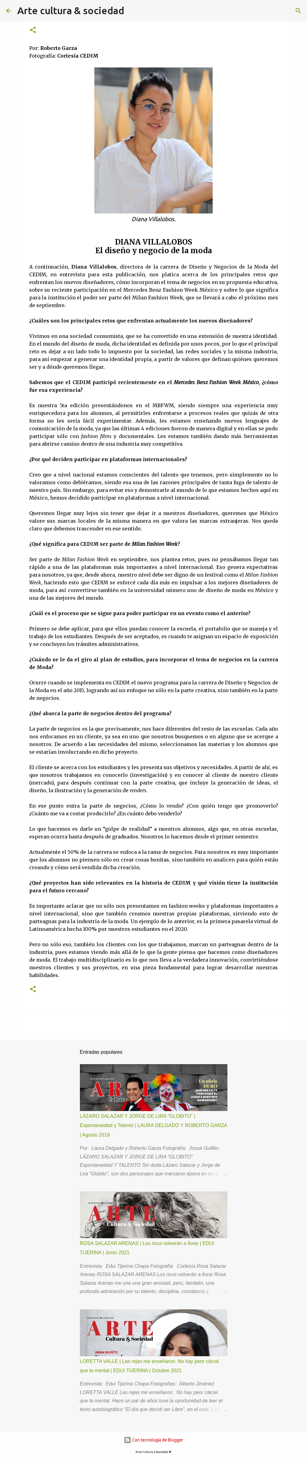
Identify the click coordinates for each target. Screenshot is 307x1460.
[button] (33, 30)
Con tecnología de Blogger (153, 1440)
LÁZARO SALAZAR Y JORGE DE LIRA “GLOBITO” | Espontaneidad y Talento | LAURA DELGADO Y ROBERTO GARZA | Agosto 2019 (153, 1125)
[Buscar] (298, 10)
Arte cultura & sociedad (70, 10)
